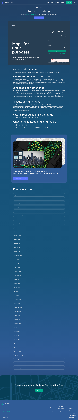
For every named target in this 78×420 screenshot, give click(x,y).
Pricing (52, 2)
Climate (59, 410)
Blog (70, 406)
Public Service (61, 408)
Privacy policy (72, 413)
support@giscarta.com (7, 411)
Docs (70, 410)
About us (71, 408)
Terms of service (72, 412)
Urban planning (61, 406)
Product (47, 2)
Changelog (71, 417)
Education (60, 411)
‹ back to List (39, 7)
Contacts (71, 404)
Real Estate (60, 404)
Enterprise (57, 2)
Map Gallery (62, 2)
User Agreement (72, 415)
